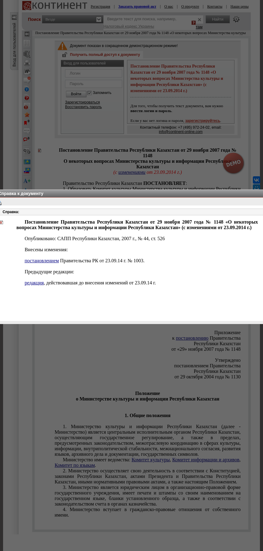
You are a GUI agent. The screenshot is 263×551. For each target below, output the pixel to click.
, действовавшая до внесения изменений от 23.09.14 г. (90, 282)
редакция (34, 282)
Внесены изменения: (46, 249)
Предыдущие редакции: (49, 271)
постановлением (42, 260)
